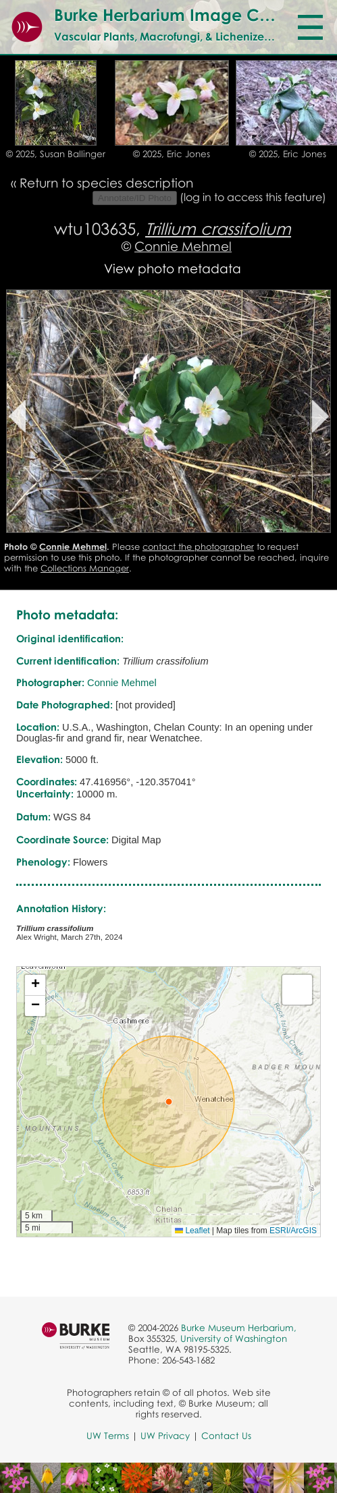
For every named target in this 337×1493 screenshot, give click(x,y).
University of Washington (233, 1338)
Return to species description (106, 182)
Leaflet (192, 1230)
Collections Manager (85, 568)
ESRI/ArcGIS (293, 1230)
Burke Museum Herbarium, (238, 1327)
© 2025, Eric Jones (171, 153)
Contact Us (226, 1435)
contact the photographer (198, 546)
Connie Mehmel (183, 246)
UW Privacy (165, 1435)
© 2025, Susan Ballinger (55, 153)
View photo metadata (172, 268)
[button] (169, 1101)
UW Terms (107, 1435)
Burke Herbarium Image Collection (190, 14)
